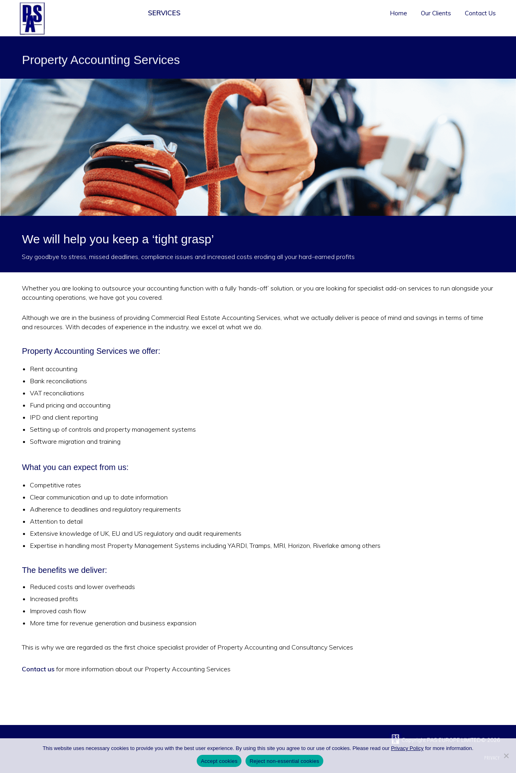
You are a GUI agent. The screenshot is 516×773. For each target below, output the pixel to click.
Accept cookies (219, 761)
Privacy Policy (407, 748)
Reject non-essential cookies (284, 761)
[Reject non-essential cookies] (506, 756)
